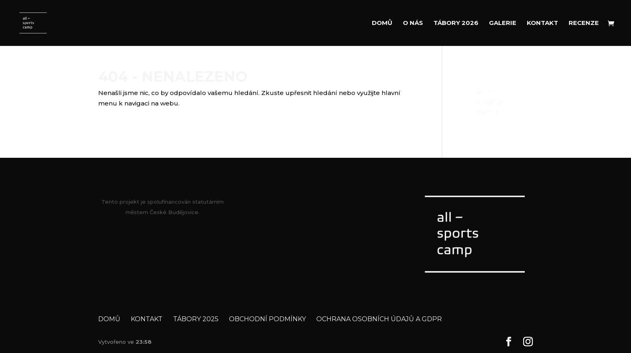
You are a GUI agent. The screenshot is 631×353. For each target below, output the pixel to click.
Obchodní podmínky (267, 319)
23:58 (144, 342)
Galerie (502, 23)
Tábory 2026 (455, 23)
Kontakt (542, 23)
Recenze (584, 23)
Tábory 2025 (196, 319)
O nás (413, 23)
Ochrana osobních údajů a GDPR (379, 319)
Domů (382, 23)
